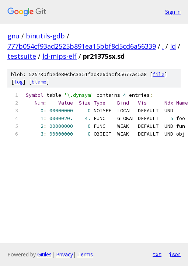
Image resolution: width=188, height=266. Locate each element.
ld (173, 46)
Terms (85, 254)
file (158, 74)
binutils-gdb (45, 35)
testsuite (21, 56)
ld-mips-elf (59, 56)
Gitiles (44, 254)
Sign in (173, 11)
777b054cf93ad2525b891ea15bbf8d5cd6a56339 (81, 46)
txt (157, 254)
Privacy (64, 254)
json (175, 254)
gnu (13, 35)
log (18, 82)
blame (39, 82)
